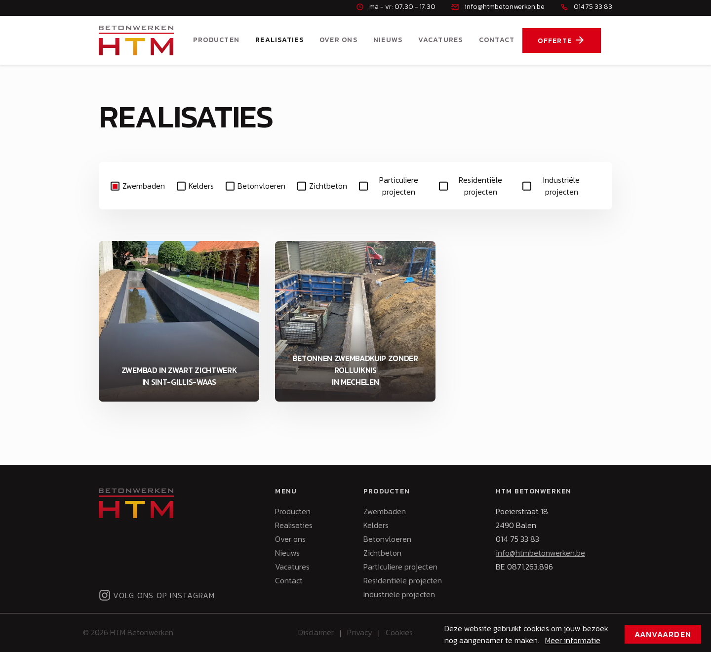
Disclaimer (316, 632)
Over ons (338, 40)
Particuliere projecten (398, 186)
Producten (216, 40)
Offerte (562, 40)
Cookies (399, 632)
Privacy (359, 632)
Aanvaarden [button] (663, 634)
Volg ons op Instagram (157, 595)
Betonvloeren (261, 186)
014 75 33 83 (517, 539)
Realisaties (279, 40)
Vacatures (440, 40)
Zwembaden (143, 186)
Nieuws (388, 40)
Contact (497, 40)
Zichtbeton (328, 186)
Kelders (201, 186)
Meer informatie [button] (572, 640)
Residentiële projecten (480, 186)
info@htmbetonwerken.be (540, 553)
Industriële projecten (561, 186)
